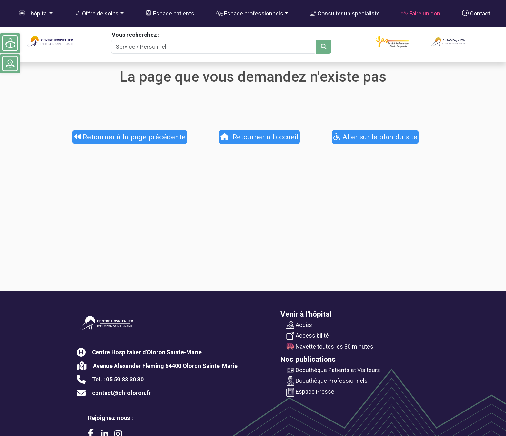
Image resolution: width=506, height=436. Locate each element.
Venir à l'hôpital (305, 314)
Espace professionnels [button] (249, 13)
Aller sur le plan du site (375, 137)
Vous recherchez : (136, 34)
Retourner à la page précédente (130, 137)
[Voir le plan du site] (10, 63)
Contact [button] (476, 13)
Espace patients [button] (169, 13)
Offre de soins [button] (96, 13)
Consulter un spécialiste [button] (345, 13)
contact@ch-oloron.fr (121, 393)
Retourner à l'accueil (259, 137)
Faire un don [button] (420, 13)
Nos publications (308, 359)
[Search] (213, 47)
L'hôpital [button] (33, 13)
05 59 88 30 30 (125, 379)
